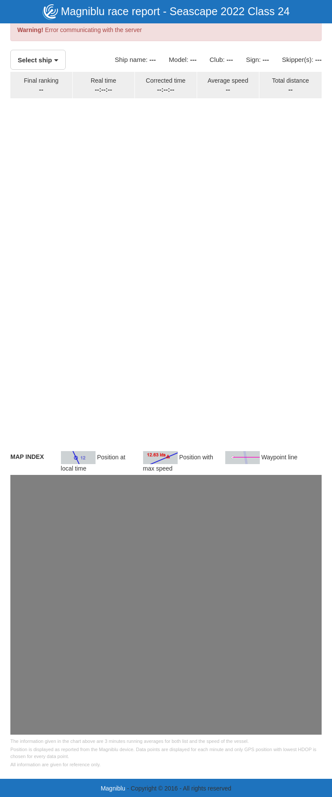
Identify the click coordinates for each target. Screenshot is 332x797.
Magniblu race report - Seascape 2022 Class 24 (166, 11)
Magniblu (113, 788)
